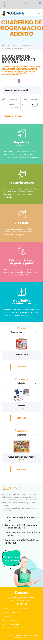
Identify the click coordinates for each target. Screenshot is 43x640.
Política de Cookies (9, 620)
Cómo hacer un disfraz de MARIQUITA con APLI (22, 519)
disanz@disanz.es (14, 612)
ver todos (21, 367)
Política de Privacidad (10, 624)
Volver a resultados (13, 116)
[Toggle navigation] (38, 12)
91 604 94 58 (23, 609)
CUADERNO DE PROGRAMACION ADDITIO (15, 49)
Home (4, 45)
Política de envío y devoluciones (14, 628)
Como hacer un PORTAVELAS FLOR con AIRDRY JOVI (22, 541)
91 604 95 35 (11, 609)
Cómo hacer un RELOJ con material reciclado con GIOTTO (21, 526)
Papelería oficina (14, 45)
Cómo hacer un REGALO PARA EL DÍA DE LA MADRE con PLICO (22, 534)
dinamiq (27, 637)
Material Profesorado (30, 45)
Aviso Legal (6, 617)
